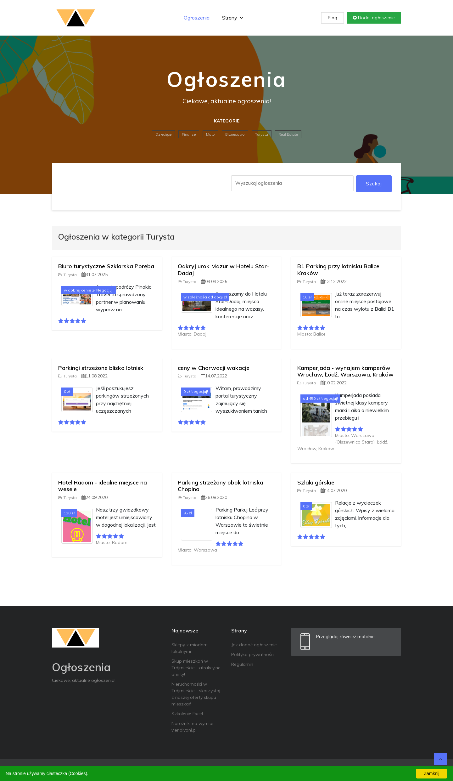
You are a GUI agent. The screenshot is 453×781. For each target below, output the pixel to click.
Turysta (261, 134)
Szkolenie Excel (187, 713)
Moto (210, 134)
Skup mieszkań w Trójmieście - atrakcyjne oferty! (196, 667)
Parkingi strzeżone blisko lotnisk (100, 367)
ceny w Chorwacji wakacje (213, 367)
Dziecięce (163, 134)
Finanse (189, 134)
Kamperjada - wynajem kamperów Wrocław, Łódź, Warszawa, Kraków (345, 371)
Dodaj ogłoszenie (374, 17)
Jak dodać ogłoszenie (254, 645)
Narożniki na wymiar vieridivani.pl (192, 727)
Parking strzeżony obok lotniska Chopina (220, 486)
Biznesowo (235, 134)
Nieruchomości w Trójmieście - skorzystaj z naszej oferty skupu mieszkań (195, 694)
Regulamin (242, 664)
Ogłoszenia (197, 17)
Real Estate (288, 134)
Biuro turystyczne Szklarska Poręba (106, 266)
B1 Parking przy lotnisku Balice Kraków (338, 270)
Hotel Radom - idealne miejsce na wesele (102, 486)
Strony (232, 17)
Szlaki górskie (315, 482)
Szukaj (374, 184)
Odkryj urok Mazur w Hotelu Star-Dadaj (223, 270)
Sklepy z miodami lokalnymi (190, 648)
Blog (332, 17)
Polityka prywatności (252, 654)
